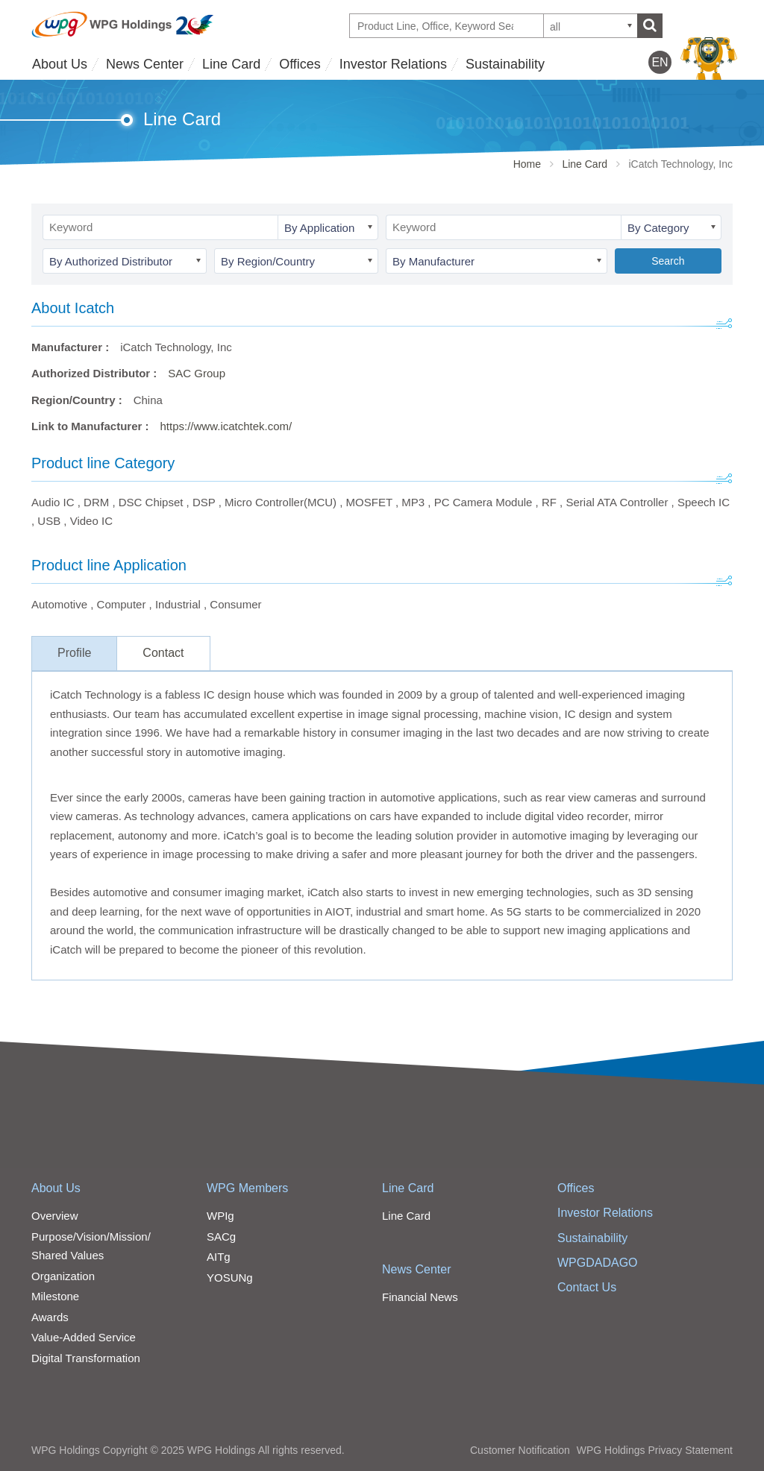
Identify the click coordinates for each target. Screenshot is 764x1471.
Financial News (420, 1297)
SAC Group (196, 373)
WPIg (220, 1215)
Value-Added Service (83, 1337)
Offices (300, 64)
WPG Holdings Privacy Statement (655, 1450)
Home (527, 164)
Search (667, 261)
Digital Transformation (85, 1358)
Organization (63, 1276)
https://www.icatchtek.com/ (226, 426)
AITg (219, 1256)
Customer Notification (520, 1450)
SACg (221, 1236)
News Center (145, 64)
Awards (50, 1317)
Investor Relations (393, 64)
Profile (74, 652)
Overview (54, 1215)
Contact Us (586, 1287)
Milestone (55, 1296)
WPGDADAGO (597, 1262)
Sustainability (505, 64)
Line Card (231, 64)
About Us (59, 64)
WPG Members (247, 1188)
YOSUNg (230, 1277)
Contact (163, 652)
